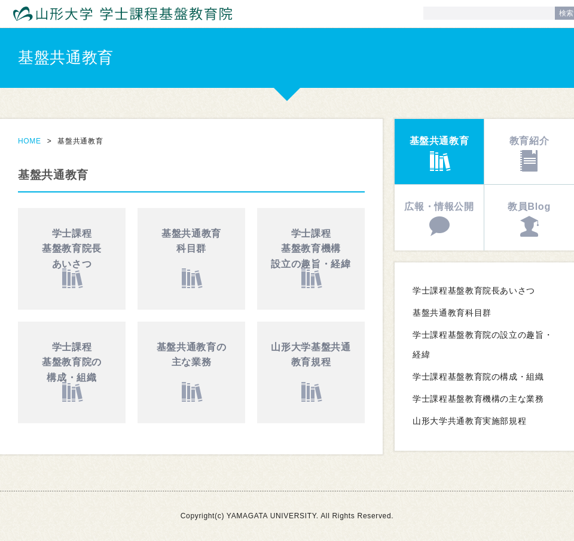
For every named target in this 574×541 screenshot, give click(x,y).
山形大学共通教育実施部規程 (469, 421)
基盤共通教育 (191, 242)
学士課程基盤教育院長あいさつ (474, 290)
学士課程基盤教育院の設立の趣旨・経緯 (482, 345)
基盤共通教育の (191, 356)
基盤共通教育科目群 (452, 312)
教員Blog (529, 206)
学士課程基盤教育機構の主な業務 (478, 399)
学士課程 (72, 250)
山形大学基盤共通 (311, 356)
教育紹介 (529, 140)
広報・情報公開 (439, 206)
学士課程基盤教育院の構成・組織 (478, 376)
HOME (29, 141)
